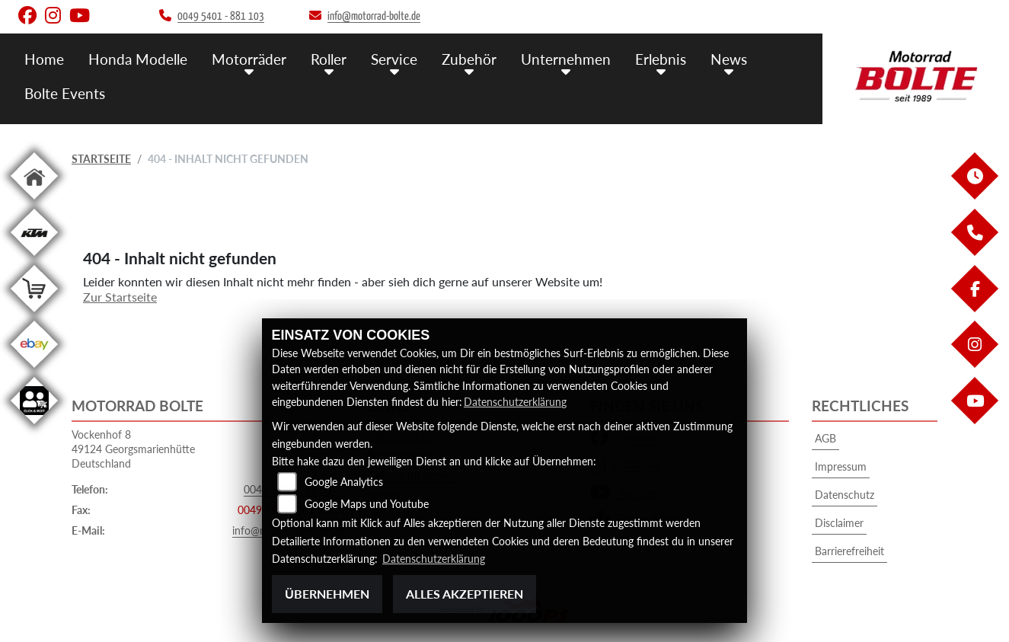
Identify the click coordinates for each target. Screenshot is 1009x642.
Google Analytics (344, 482)
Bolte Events (64, 93)
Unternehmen (566, 59)
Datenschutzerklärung (515, 401)
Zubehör (469, 59)
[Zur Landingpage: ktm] (34, 258)
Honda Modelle (137, 59)
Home (44, 59)
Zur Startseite (120, 296)
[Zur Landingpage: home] (34, 202)
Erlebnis (660, 59)
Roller (328, 59)
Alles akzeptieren (464, 593)
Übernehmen (327, 593)
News (728, 59)
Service (394, 59)
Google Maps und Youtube (367, 504)
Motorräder (249, 59)
